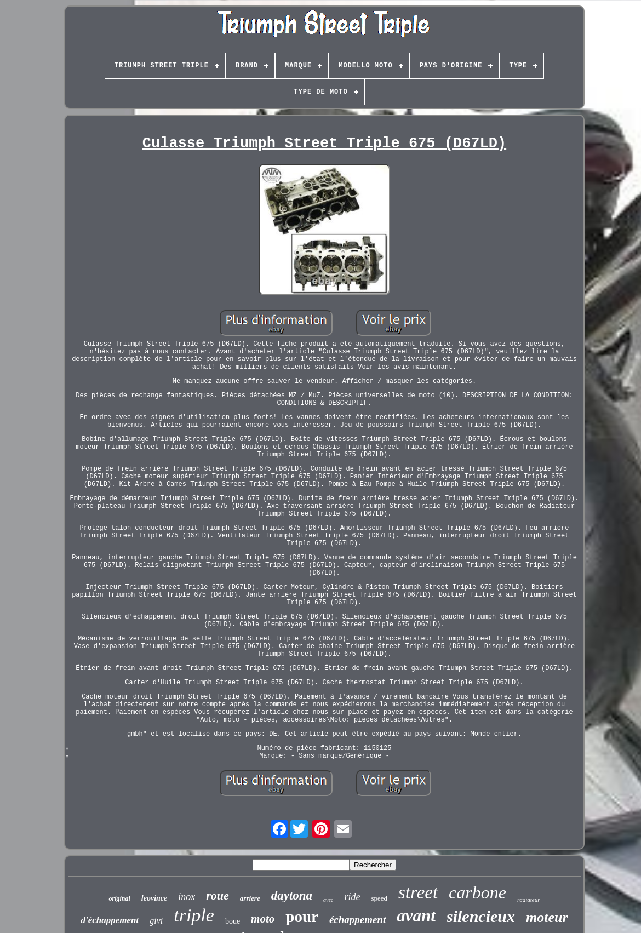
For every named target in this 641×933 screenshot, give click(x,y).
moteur (547, 917)
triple (194, 915)
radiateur (528, 899)
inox (186, 896)
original (119, 898)
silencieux (481, 916)
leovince (154, 898)
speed (379, 898)
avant (416, 915)
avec (328, 900)
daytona (291, 895)
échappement (357, 919)
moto (262, 918)
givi (156, 920)
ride (352, 896)
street (418, 892)
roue (217, 895)
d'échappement (110, 920)
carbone (477, 892)
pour (301, 916)
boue (232, 921)
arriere (250, 898)
